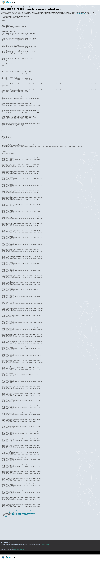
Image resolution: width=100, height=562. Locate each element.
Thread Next (20, 7)
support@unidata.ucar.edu (8, 547)
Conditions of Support (13, 552)
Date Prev (3, 7)
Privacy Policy (23, 552)
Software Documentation (82, 13)
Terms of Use (32, 552)
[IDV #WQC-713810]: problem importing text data (23, 513)
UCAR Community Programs (18, 559)
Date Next (9, 7)
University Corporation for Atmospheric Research (38, 559)
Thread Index (32, 7)
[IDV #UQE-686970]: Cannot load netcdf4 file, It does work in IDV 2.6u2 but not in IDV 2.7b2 (30, 512)
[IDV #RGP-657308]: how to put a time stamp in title (21, 511)
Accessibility (40, 552)
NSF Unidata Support (6, 546)
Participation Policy (77, 559)
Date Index (26, 7)
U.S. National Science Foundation (60, 559)
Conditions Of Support (45, 544)
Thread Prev (14, 7)
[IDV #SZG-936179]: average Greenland (19, 514)
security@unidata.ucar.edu (19, 549)
